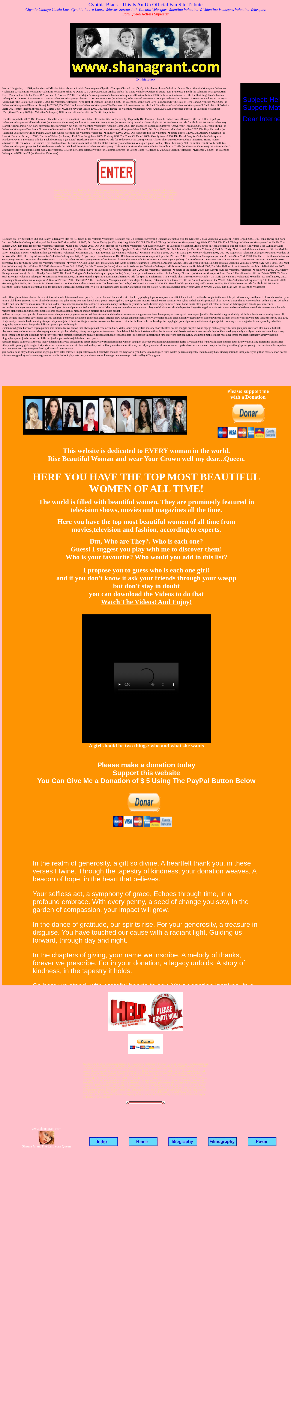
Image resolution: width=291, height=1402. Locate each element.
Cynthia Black (145, 79)
